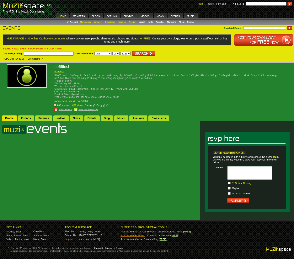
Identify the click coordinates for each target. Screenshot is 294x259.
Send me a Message (88, 109)
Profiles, (11, 231)
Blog (107, 118)
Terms (97, 231)
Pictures (43, 118)
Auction (132, 22)
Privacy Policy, (86, 231)
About (181, 22)
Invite (150, 22)
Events (92, 118)
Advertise (160, 22)
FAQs (98, 239)
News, (36, 239)
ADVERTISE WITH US (90, 235)
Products (122, 22)
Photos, (19, 239)
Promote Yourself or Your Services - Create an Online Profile (151, 231)
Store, (36, 235)
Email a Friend (65, 109)
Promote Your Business (132, 235)
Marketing (171, 22)
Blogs (18, 231)
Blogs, (10, 235)
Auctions (138, 118)
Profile (9, 118)
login (200, 4)
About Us (69, 231)
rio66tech (59, 71)
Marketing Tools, (87, 239)
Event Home (34, 59)
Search (142, 22)
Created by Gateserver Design (108, 248)
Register (69, 239)
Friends (26, 118)
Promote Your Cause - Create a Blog (139, 239)
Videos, (10, 239)
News (76, 118)
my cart (222, 4)
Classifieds (110, 22)
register (210, 4)
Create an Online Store (159, 235)
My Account (72, 22)
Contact (190, 22)
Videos (60, 118)
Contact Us (70, 235)
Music (121, 118)
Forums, (18, 235)
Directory (98, 22)
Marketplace (85, 22)
